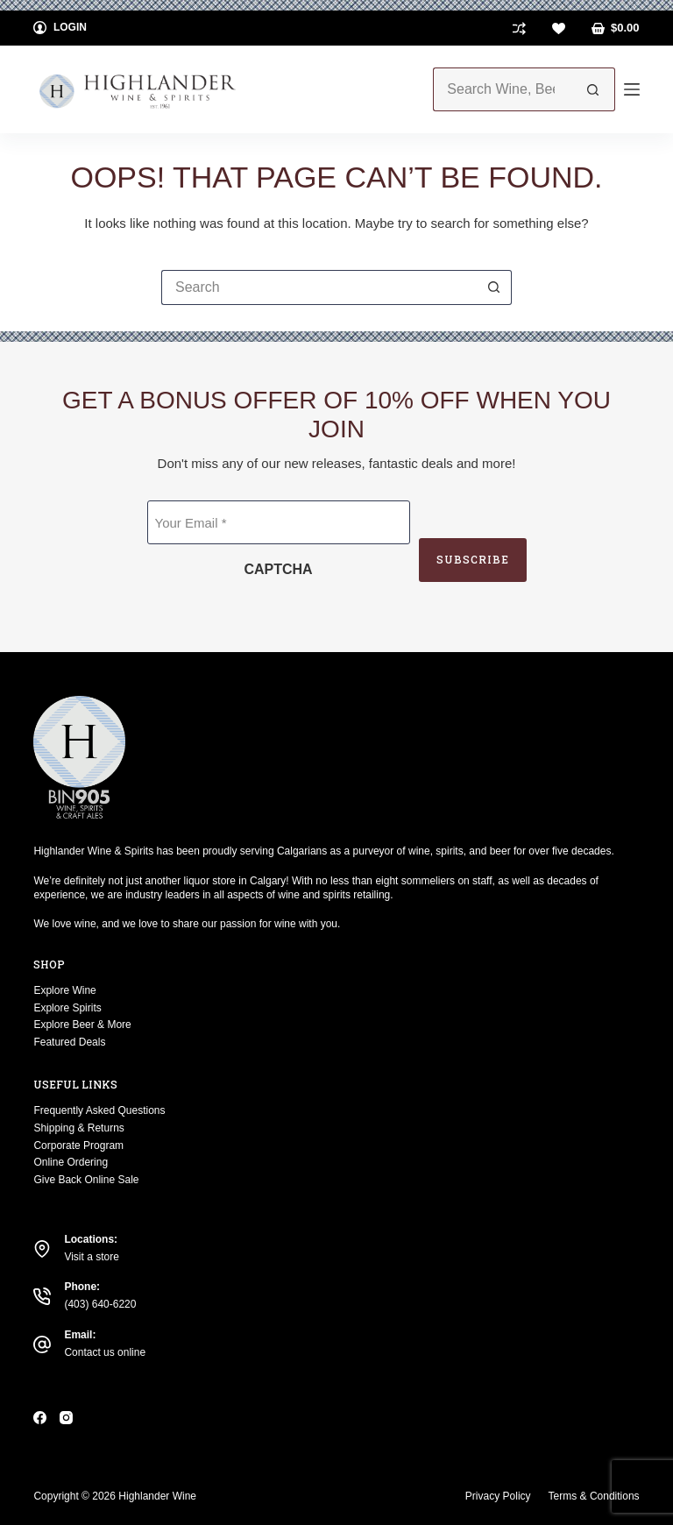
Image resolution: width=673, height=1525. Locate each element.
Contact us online (104, 1352)
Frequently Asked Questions (99, 1110)
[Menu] (632, 89)
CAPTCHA (278, 569)
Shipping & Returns (78, 1128)
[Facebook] (39, 1417)
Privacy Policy (498, 1496)
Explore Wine (64, 990)
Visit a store (91, 1257)
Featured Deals (69, 1042)
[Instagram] (66, 1417)
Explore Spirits (67, 1008)
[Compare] (519, 28)
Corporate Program (78, 1145)
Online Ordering (70, 1162)
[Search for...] (501, 89)
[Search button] (593, 89)
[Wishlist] (558, 28)
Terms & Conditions (594, 1496)
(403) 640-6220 (100, 1304)
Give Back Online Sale (85, 1180)
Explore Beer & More (82, 1024)
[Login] (60, 28)
